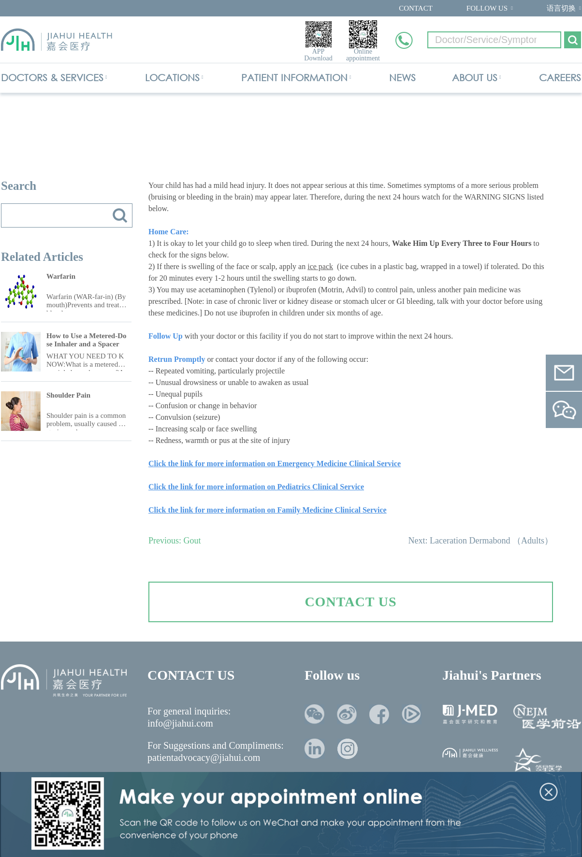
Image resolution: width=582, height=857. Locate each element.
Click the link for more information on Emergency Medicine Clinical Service (274, 463)
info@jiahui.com (180, 723)
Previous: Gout (174, 540)
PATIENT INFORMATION (294, 77)
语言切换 (561, 8)
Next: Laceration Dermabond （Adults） (480, 540)
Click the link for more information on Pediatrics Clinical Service (256, 487)
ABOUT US (474, 77)
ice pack (320, 266)
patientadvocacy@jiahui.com (203, 757)
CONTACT (416, 8)
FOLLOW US (487, 8)
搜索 (120, 215)
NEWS (402, 77)
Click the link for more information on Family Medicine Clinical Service (267, 510)
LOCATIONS (172, 77)
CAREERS (560, 77)
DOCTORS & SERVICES (52, 77)
